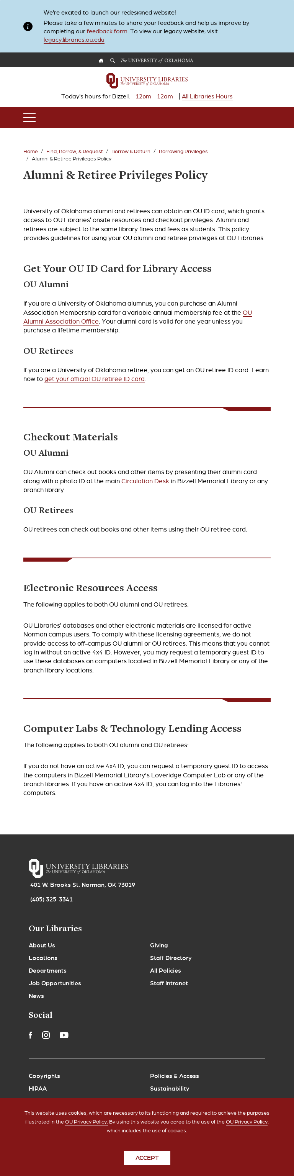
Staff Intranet (169, 983)
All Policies (165, 971)
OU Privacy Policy (247, 1127)
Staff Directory (171, 958)
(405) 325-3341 (51, 899)
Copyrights (44, 1076)
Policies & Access (174, 1076)
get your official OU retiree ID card (94, 379)
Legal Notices (48, 1101)
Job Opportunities (55, 983)
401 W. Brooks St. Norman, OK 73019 (82, 885)
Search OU (112, 61)
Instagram (46, 1035)
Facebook (30, 1035)
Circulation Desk (145, 481)
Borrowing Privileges (183, 151)
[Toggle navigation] (29, 117)
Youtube (64, 1035)
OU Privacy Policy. (86, 1127)
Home (30, 151)
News (36, 996)
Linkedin (81, 1035)
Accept (147, 1164)
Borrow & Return (130, 151)
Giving (159, 945)
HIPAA (38, 1089)
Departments (48, 971)
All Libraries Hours (207, 96)
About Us (42, 945)
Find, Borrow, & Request (74, 151)
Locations (43, 958)
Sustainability (169, 1089)
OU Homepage (101, 61)
